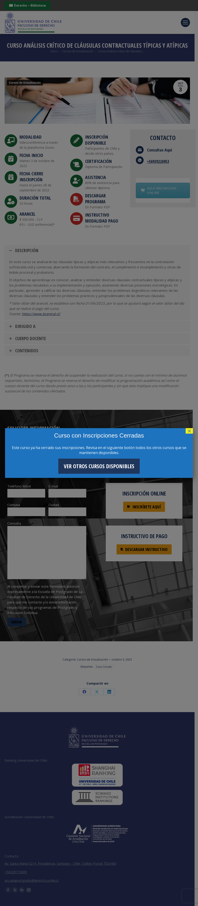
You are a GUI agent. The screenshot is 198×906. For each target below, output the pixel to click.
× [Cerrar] (189, 431)
